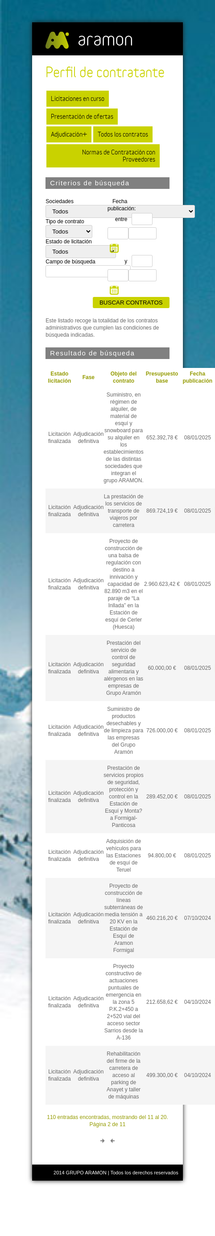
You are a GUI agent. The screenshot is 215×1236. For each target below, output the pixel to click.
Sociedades (59, 201)
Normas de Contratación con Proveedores (118, 155)
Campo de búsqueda (70, 262)
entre (121, 219)
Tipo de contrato (64, 221)
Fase (89, 377)
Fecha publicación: (120, 205)
